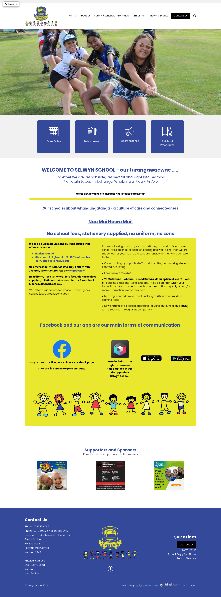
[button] (11, 4)
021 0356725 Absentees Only (51, 531)
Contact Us (181, 15)
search (194, 15)
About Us (85, 15)
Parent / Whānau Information (112, 15)
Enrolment (140, 15)
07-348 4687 (41, 526)
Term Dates (189, 550)
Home (72, 15)
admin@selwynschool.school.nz (51, 535)
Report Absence (186, 558)
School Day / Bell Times (182, 554)
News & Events (159, 15)
